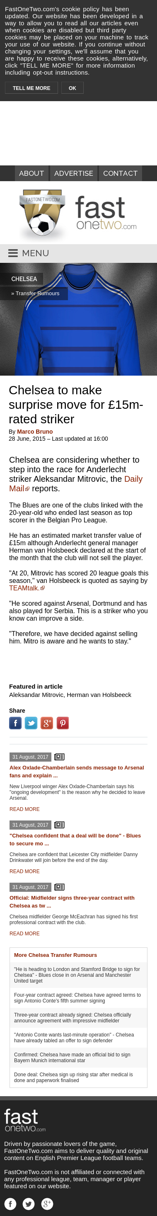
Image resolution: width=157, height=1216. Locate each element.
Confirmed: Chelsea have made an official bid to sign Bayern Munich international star (72, 1057)
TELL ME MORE (31, 88)
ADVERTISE (73, 173)
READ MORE (25, 809)
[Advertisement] (78, 662)
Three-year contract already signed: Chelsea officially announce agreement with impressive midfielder (72, 1018)
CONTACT (120, 173)
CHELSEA (24, 279)
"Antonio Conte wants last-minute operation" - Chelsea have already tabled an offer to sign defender (74, 1038)
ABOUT (31, 173)
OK (72, 88)
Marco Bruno (35, 431)
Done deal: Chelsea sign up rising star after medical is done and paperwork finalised (73, 1077)
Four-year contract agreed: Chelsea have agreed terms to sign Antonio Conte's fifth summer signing (77, 998)
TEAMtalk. (24, 588)
